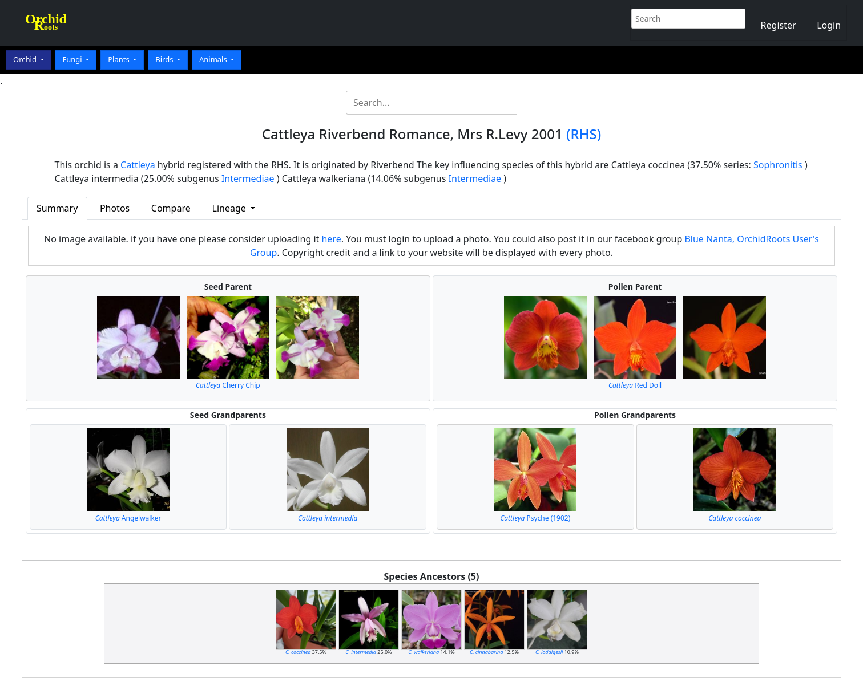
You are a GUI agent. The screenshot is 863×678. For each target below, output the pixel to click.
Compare (171, 208)
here (331, 239)
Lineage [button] (230, 208)
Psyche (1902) (535, 518)
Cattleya (137, 165)
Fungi (73, 59)
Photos (115, 208)
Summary (57, 208)
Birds (165, 59)
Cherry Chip (228, 385)
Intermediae (248, 178)
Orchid (25, 59)
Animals (214, 59)
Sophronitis (777, 165)
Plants (119, 59)
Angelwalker (128, 518)
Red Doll (635, 385)
